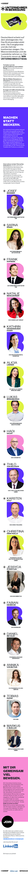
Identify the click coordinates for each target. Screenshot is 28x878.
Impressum (24, 871)
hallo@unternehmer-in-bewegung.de (13, 839)
